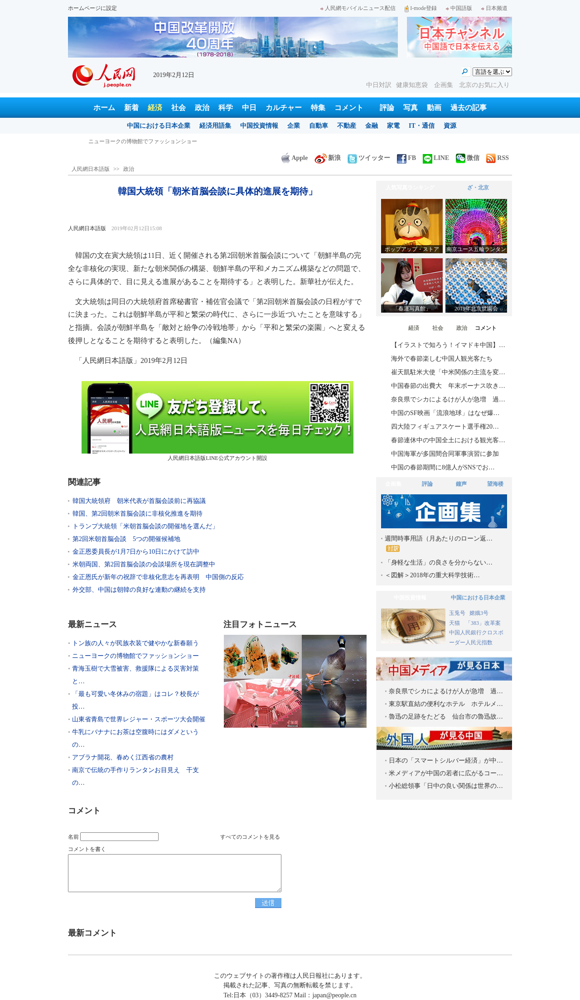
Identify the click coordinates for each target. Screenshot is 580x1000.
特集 (318, 107)
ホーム (104, 107)
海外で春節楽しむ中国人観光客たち (442, 358)
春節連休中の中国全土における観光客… (448, 440)
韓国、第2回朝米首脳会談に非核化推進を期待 (137, 513)
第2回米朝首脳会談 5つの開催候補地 (126, 539)
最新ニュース (92, 624)
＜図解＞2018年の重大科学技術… (432, 575)
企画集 (444, 85)
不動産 (346, 125)
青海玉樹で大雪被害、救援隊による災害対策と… (135, 675)
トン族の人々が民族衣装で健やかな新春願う (142, 141)
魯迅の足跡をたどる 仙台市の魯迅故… (446, 716)
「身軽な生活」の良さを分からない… (439, 562)
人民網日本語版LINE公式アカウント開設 (217, 421)
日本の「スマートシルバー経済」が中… (446, 760)
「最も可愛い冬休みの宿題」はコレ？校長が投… (135, 700)
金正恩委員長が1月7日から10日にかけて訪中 (135, 551)
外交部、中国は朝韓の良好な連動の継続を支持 (139, 589)
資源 (450, 125)
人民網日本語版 (91, 169)
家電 (393, 125)
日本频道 (494, 8)
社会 (178, 107)
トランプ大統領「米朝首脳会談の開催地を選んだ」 (145, 526)
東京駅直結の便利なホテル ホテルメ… (446, 703)
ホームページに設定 (92, 8)
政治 (202, 107)
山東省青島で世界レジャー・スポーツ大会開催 (138, 719)
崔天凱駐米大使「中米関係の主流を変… (448, 372)
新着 (131, 107)
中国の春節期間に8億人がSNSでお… (443, 467)
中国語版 (459, 8)
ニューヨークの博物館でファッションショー (135, 655)
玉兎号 (457, 613)
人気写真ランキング (410, 187)
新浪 (327, 158)
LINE (436, 158)
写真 (410, 107)
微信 (467, 158)
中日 (249, 107)
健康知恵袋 (413, 85)
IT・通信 (422, 125)
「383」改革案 (483, 623)
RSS (497, 158)
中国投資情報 (259, 125)
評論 (387, 107)
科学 (225, 107)
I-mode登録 (421, 8)
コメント (348, 107)
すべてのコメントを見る (250, 837)
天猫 (455, 623)
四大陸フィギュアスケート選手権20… (445, 426)
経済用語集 (215, 125)
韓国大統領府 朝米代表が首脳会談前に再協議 (139, 501)
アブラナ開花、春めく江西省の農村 (123, 757)
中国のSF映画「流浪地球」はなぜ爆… (445, 413)
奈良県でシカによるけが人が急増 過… (448, 399)
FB (406, 158)
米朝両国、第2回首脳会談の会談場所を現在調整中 (143, 564)
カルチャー (284, 107)
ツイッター (369, 158)
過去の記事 (468, 107)
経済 (155, 107)
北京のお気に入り (484, 85)
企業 (293, 125)
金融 (371, 125)
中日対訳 (379, 85)
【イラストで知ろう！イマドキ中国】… (448, 345)
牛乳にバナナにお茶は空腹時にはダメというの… (135, 738)
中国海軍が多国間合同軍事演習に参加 (445, 453)
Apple (294, 158)
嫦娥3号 (478, 613)
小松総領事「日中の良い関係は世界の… (446, 786)
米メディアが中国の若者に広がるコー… (446, 773)
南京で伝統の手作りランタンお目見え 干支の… (135, 776)
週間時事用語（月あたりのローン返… (439, 543)
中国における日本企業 (158, 125)
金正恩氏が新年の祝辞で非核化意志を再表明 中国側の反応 (158, 577)
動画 (434, 107)
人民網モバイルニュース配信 (358, 8)
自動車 (318, 125)
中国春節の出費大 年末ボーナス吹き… (448, 385)
